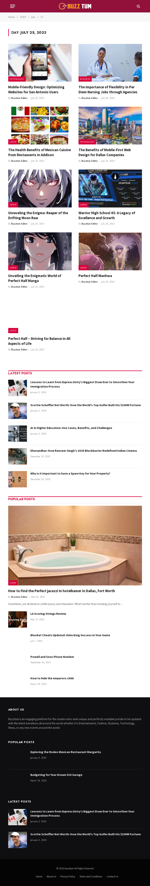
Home (13, 582)
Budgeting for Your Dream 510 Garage (56, 775)
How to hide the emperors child (52, 678)
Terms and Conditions (90, 876)
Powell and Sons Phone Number (52, 657)
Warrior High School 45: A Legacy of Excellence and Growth (107, 215)
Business (85, 78)
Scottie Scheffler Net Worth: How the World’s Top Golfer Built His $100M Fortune (85, 405)
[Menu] (12, 6)
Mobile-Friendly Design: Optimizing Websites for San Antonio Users (36, 89)
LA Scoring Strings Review (48, 614)
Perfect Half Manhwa (95, 275)
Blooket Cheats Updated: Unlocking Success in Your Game (70, 635)
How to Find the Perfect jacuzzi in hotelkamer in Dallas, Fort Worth (61, 590)
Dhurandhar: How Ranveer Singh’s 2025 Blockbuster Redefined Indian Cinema (83, 451)
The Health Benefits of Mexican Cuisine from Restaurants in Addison (39, 152)
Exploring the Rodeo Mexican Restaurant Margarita (65, 752)
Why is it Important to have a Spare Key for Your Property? (70, 473)
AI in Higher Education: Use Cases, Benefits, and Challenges (71, 428)
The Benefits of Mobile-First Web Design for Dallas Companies (105, 152)
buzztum (69, 868)
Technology (17, 78)
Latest (13, 141)
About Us (51, 876)
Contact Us (112, 876)
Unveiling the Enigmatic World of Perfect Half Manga (34, 278)
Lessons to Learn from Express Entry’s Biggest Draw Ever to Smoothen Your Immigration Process (82, 384)
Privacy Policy (67, 876)
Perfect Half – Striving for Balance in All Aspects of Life (39, 341)
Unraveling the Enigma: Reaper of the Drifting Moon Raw (38, 215)
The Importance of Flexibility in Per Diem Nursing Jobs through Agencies (108, 89)
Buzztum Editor (19, 98)
